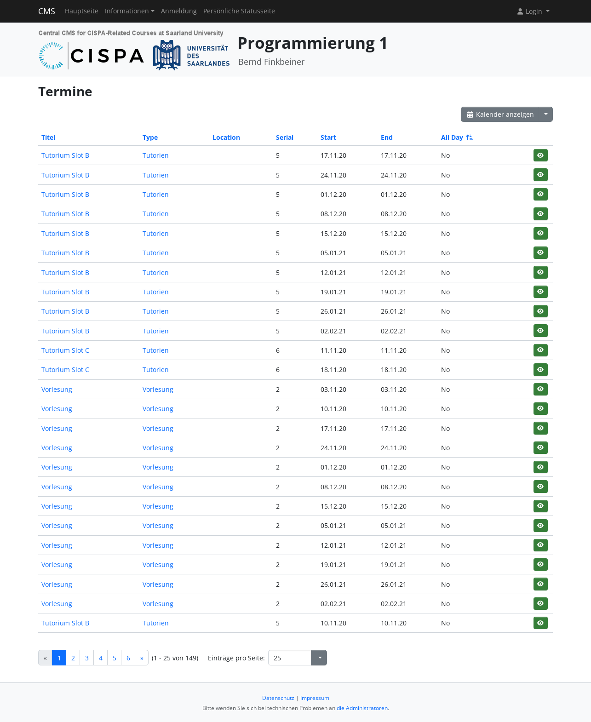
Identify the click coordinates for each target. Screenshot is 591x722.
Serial (284, 137)
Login (530, 11)
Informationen (127, 11)
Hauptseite (81, 11)
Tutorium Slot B (65, 155)
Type (150, 137)
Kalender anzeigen (500, 114)
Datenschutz (278, 698)
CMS (46, 11)
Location (226, 137)
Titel (48, 137)
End (387, 137)
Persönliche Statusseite (239, 11)
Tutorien (156, 155)
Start (328, 137)
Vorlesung (56, 389)
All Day (456, 137)
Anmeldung (179, 11)
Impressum (314, 698)
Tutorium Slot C (65, 350)
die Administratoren (362, 708)
